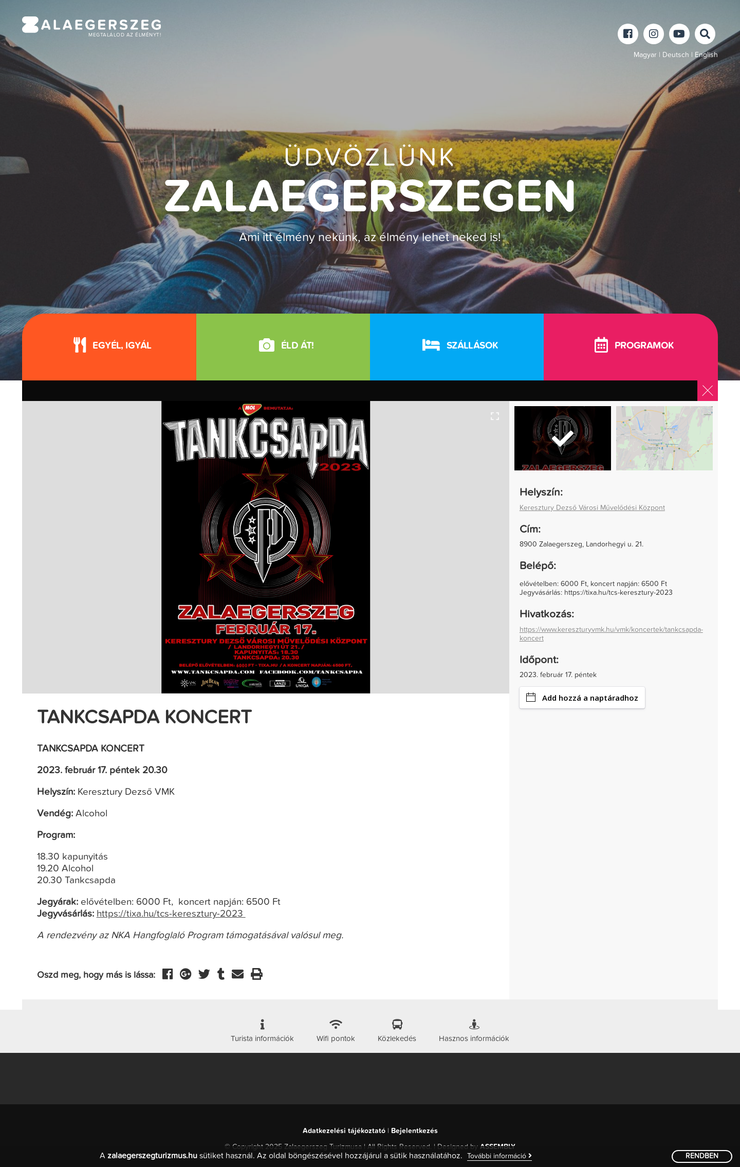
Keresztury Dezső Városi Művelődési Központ (592, 508)
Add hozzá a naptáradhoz (582, 697)
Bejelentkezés (414, 1131)
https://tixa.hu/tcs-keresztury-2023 (171, 914)
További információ (499, 1156)
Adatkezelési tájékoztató (344, 1131)
